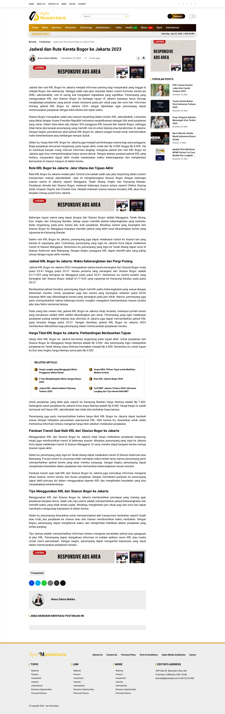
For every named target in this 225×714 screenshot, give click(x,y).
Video (119, 27)
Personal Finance (39, 693)
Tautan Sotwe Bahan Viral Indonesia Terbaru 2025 (184, 104)
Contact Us (53, 4)
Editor (72, 4)
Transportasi (44, 42)
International (172, 27)
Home (31, 4)
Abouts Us (97, 654)
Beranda (32, 42)
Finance (34, 674)
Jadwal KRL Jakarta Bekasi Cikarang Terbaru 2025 (57, 390)
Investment (36, 678)
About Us (41, 4)
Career (192, 654)
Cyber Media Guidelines (173, 654)
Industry (34, 682)
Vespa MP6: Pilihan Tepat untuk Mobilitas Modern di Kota (114, 371)
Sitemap (82, 4)
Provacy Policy (128, 654)
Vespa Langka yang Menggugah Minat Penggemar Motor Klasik (58, 371)
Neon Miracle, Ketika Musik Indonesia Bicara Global (184, 136)
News (45, 27)
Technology (86, 27)
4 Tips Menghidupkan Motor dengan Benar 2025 (60, 380)
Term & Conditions (149, 654)
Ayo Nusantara (52, 706)
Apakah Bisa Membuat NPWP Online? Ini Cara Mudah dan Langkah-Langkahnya (183, 152)
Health (131, 27)
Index (64, 4)
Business (56, 27)
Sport (159, 27)
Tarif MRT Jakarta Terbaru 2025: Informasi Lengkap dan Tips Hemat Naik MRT (115, 390)
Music (147, 27)
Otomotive (70, 27)
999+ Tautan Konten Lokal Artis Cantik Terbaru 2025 (182, 88)
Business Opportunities (41, 689)
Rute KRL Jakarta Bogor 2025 (108, 379)
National (35, 670)
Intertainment (103, 27)
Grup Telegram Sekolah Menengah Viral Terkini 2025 (184, 120)
